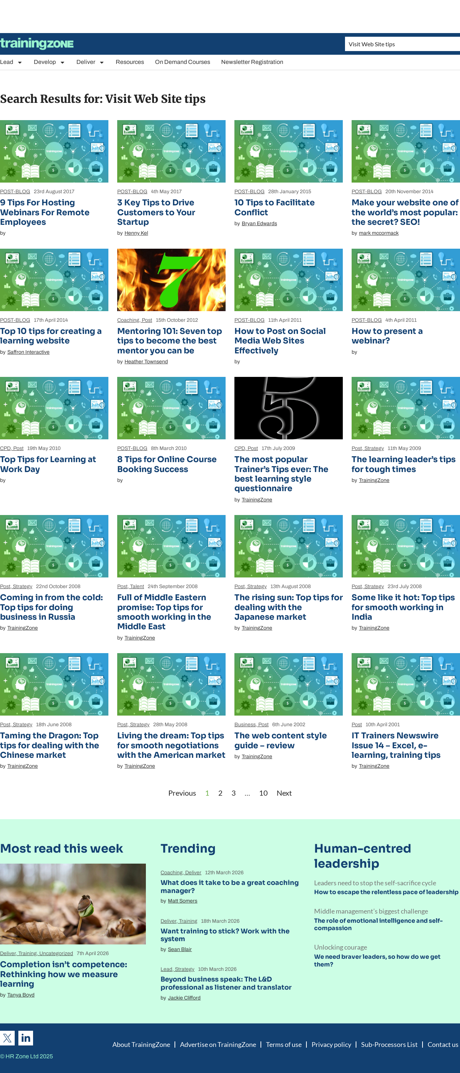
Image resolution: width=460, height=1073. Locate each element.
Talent (137, 586)
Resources (130, 62)
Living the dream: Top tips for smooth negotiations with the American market (171, 745)
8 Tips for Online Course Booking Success (167, 464)
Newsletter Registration (252, 62)
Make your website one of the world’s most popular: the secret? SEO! (405, 212)
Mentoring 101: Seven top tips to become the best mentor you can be (169, 341)
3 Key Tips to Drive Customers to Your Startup (156, 212)
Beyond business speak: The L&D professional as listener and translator (226, 983)
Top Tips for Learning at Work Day (48, 464)
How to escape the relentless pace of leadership (386, 892)
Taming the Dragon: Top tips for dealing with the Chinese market (49, 745)
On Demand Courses (182, 62)
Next (284, 792)
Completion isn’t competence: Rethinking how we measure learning (63, 974)
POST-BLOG (15, 191)
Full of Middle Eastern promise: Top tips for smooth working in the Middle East (164, 612)
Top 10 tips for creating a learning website (51, 336)
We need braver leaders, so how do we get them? (377, 960)
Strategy (374, 448)
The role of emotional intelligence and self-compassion (378, 924)
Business (245, 724)
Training (27, 953)
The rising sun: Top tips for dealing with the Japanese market (288, 607)
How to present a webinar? (387, 336)
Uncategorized (56, 953)
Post (147, 320)
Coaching (128, 320)
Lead (11, 62)
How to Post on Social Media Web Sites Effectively (280, 341)
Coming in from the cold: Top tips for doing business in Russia (51, 607)
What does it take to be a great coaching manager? (230, 887)
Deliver (90, 62)
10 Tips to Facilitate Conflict (274, 207)
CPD (5, 448)
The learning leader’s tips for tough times (404, 464)
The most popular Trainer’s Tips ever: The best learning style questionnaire (281, 473)
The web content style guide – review (280, 740)
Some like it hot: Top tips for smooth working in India (403, 607)
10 (263, 792)
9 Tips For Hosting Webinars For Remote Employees (45, 212)
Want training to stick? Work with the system (225, 935)
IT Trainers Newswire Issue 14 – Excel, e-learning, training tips (396, 745)
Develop (49, 62)
